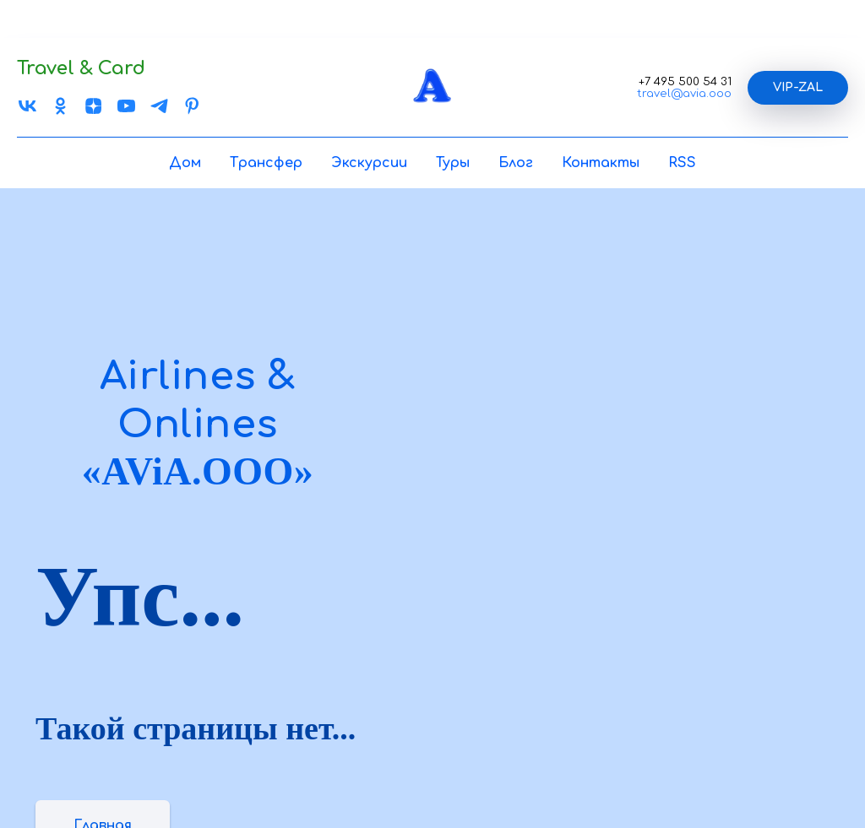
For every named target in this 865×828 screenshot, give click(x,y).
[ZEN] (93, 112)
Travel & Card (81, 68)
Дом (185, 162)
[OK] (60, 112)
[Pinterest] (192, 112)
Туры (453, 162)
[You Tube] (126, 112)
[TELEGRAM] (159, 112)
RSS (682, 162)
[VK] (27, 112)
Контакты (600, 162)
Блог (515, 162)
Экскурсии (369, 162)
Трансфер (266, 162)
